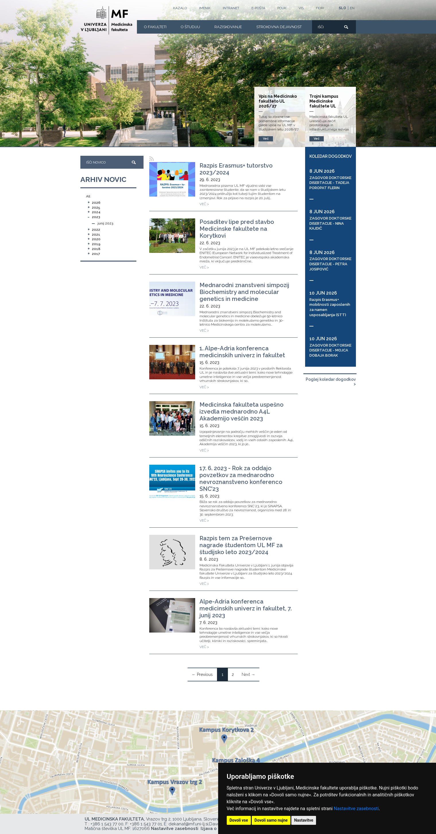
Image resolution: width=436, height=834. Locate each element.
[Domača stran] (106, 20)
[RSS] (151, 158)
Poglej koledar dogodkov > (331, 382)
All (88, 196)
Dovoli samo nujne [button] (271, 820)
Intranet (231, 8)
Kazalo (180, 8)
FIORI (320, 8)
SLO (342, 8)
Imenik (205, 8)
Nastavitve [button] (303, 820)
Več (316, 139)
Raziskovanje (228, 27)
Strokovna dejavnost (279, 27)
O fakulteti (155, 27)
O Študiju (190, 27)
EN (352, 8)
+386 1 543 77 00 (106, 824)
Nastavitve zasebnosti (356, 808)
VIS (301, 8)
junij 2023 (105, 223)
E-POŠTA (258, 8)
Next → (248, 674)
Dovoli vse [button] (239, 820)
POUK (281, 8)
